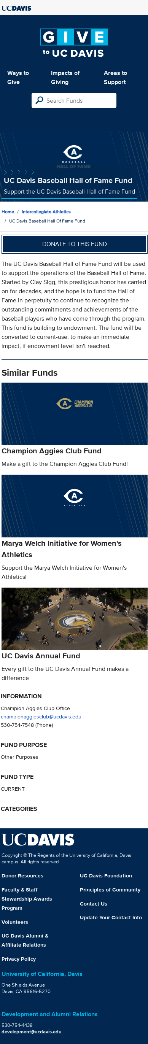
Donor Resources (22, 875)
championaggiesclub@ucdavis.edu (41, 716)
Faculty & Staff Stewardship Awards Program (27, 899)
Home (8, 211)
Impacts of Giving (65, 77)
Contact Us (93, 903)
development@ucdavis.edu (32, 1031)
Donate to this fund (74, 244)
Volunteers (15, 922)
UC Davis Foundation (106, 875)
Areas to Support (115, 77)
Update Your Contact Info (111, 917)
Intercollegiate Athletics (46, 211)
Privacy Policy (19, 959)
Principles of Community (110, 889)
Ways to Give (18, 77)
